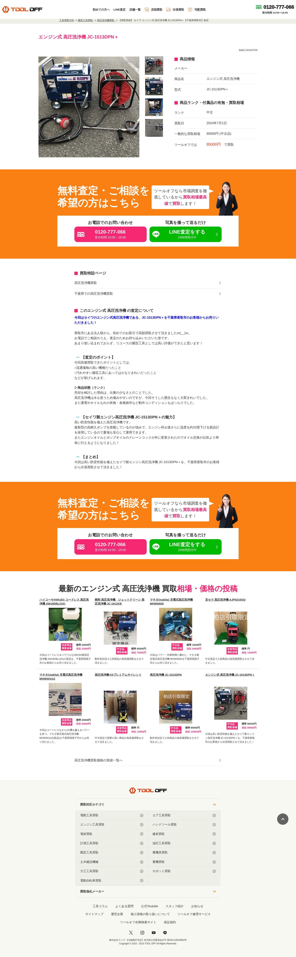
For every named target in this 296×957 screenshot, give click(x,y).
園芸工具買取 (111, 852)
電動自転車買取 (111, 880)
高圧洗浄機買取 (85, 283)
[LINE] (165, 933)
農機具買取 (184, 852)
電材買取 (111, 834)
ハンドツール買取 (184, 824)
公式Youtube (149, 906)
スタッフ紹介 (175, 906)
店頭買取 (153, 9)
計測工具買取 (111, 843)
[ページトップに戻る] (282, 819)
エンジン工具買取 (111, 824)
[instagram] (142, 933)
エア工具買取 (184, 815)
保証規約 (170, 922)
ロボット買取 (184, 871)
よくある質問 (124, 906)
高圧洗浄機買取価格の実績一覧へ (98, 760)
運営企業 (117, 914)
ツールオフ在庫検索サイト (138, 922)
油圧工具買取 (184, 843)
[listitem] (154, 66)
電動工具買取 (111, 815)
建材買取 (184, 834)
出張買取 (175, 9)
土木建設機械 (111, 862)
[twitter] (131, 933)
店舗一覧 (135, 9)
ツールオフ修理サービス (194, 914)
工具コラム (100, 906)
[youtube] (154, 933)
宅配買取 (197, 9)
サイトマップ (94, 914)
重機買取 (184, 862)
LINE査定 (119, 9)
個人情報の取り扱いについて (150, 914)
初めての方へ (101, 9)
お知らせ (197, 906)
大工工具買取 (111, 871)
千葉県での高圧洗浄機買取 (93, 293)
